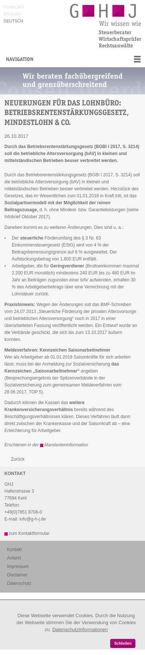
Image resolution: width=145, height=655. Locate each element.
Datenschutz (19, 583)
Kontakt (14, 549)
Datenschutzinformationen (80, 629)
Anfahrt (14, 558)
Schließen (122, 643)
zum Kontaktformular (29, 533)
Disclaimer (17, 574)
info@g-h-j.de (32, 519)
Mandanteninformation (66, 444)
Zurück (18, 459)
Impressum (18, 566)
